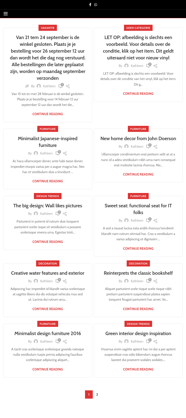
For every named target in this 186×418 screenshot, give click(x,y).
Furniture (48, 129)
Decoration (48, 263)
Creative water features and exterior (48, 273)
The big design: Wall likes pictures (47, 206)
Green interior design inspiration (138, 333)
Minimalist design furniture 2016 (48, 333)
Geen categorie (138, 28)
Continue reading (47, 114)
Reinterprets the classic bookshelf (138, 273)
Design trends (47, 196)
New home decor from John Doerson (138, 138)
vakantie (47, 28)
